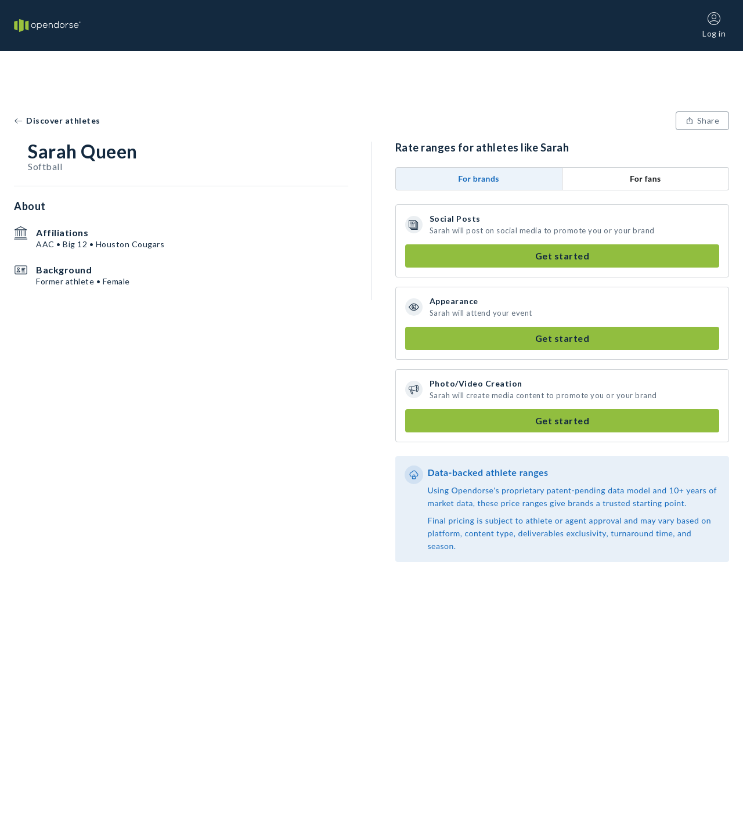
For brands (478, 178)
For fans (645, 178)
